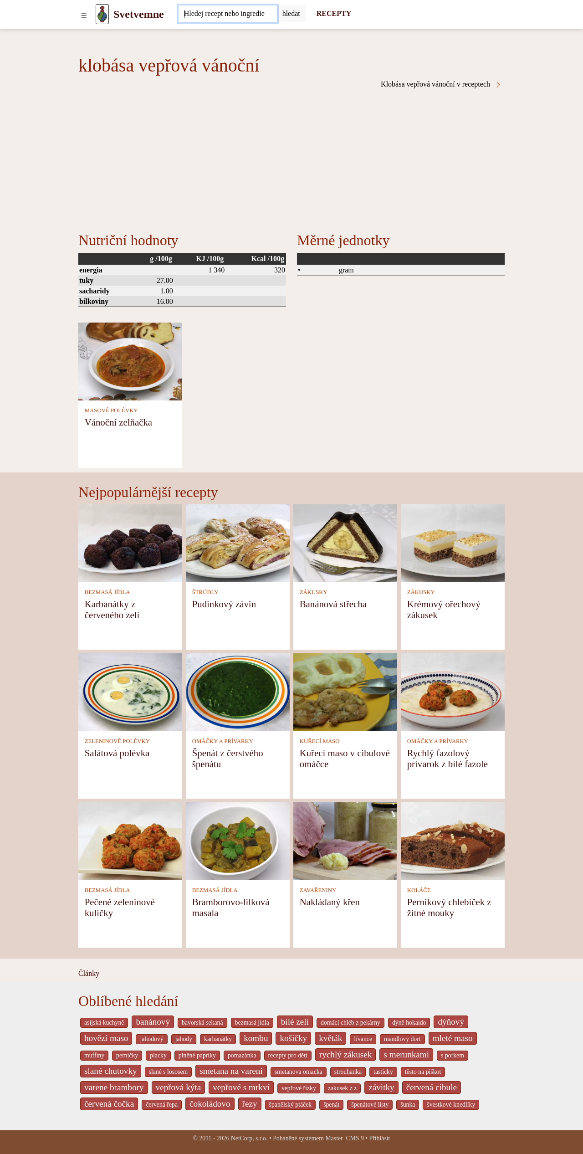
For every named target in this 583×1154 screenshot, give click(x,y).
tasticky (383, 1071)
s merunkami (406, 1054)
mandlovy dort (402, 1039)
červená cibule (431, 1087)
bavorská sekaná (202, 1022)
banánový (153, 1021)
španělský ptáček (290, 1104)
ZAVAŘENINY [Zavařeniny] (318, 890)
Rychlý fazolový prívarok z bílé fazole (447, 758)
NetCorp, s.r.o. (249, 1138)
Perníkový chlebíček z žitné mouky (449, 907)
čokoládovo (209, 1103)
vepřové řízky (298, 1088)
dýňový (451, 1021)
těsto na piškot (423, 1071)
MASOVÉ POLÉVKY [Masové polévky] (111, 410)
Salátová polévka (117, 753)
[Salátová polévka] (130, 691)
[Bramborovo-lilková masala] (238, 840)
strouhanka (348, 1071)
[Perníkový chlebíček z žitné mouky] (453, 840)
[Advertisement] (291, 157)
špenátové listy (370, 1104)
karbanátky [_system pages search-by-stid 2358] (218, 1039)
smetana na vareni (231, 1071)
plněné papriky (197, 1055)
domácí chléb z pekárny (350, 1022)
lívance (363, 1039)
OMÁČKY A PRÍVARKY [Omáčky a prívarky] (222, 741)
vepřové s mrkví (241, 1087)
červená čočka (109, 1103)
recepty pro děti (287, 1055)
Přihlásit (379, 1138)
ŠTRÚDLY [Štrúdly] (205, 592)
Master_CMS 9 (344, 1138)
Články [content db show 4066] (88, 973)
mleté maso (453, 1038)
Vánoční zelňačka (118, 422)
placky (158, 1055)
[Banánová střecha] (345, 542)
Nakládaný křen (330, 902)
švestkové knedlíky (451, 1104)
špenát (331, 1104)
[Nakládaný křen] (345, 840)
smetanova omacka (298, 1071)
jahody (183, 1039)
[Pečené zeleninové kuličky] (130, 840)
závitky (381, 1087)
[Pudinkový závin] (238, 542)
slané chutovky (110, 1071)
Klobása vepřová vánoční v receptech (441, 84)
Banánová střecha (333, 604)
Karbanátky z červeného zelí (112, 609)
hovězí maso (106, 1038)
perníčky (127, 1055)
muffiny (94, 1055)
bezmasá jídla (252, 1022)
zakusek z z (342, 1088)
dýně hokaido (409, 1022)
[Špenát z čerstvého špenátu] (238, 691)
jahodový (151, 1039)
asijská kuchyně (104, 1022)
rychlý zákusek (345, 1054)
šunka (407, 1104)
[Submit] (291, 13)
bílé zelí (295, 1021)
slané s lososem (168, 1071)
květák (330, 1038)
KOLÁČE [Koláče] (419, 890)
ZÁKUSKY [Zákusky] (313, 592)
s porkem (452, 1055)
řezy (249, 1103)
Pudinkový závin (224, 604)
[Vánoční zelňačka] (130, 360)
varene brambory (114, 1087)
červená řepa (162, 1104)
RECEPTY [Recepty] (334, 13)
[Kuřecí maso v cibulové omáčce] (345, 691)
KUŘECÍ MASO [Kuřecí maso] (320, 741)
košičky (293, 1038)
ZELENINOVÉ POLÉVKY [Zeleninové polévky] (117, 741)
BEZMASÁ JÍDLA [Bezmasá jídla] (107, 592)
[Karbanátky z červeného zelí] (130, 542)
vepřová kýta (178, 1087)
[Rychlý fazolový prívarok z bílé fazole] (453, 691)
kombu (256, 1038)
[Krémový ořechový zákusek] (453, 542)
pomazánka (242, 1055)
